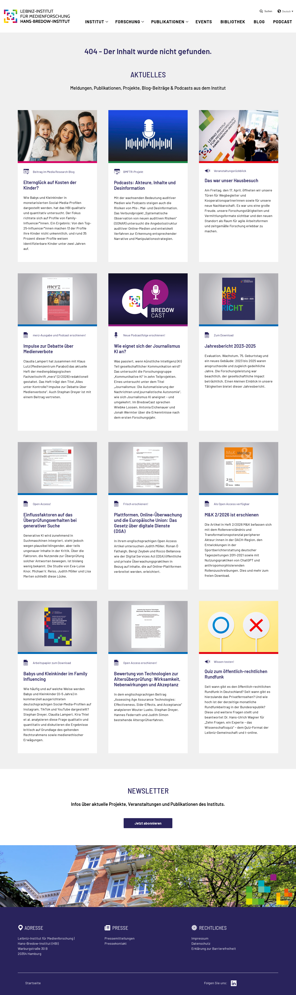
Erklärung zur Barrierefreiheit (213, 948)
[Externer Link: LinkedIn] (234, 983)
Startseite (33, 983)
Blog (259, 21)
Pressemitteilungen (120, 938)
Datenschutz (200, 943)
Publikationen (167, 21)
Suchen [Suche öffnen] (268, 11)
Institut (94, 21)
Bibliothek (232, 21)
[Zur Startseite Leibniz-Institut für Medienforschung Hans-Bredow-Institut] (37, 22)
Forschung (127, 21)
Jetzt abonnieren (148, 823)
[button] (284, 11)
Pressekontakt (116, 943)
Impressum (199, 938)
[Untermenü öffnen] (107, 21)
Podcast (282, 21)
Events (204, 21)
